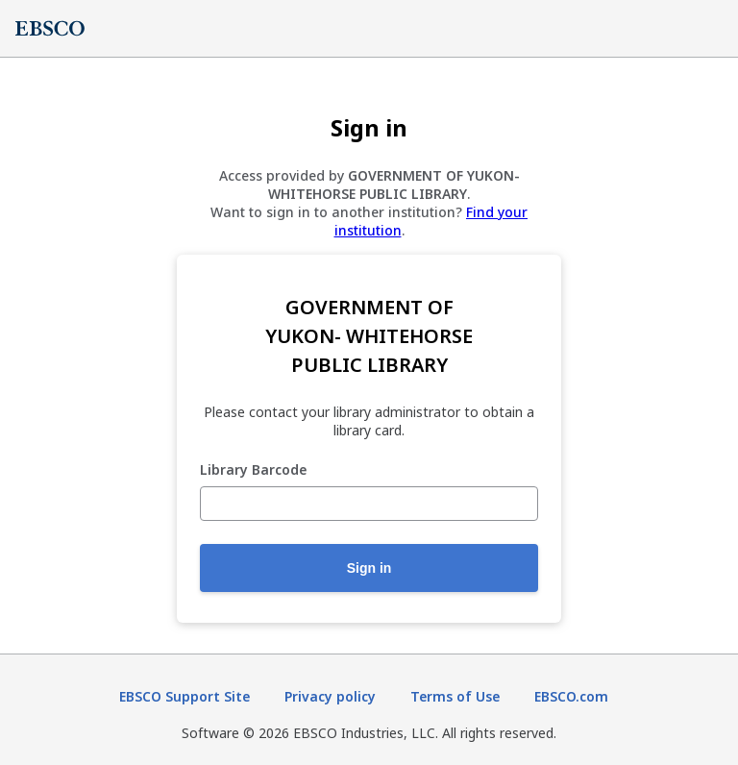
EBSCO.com (571, 696)
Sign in (369, 568)
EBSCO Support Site (184, 696)
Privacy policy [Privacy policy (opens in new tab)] (330, 696)
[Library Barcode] (369, 503)
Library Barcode (253, 470)
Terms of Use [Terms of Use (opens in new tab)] (455, 696)
